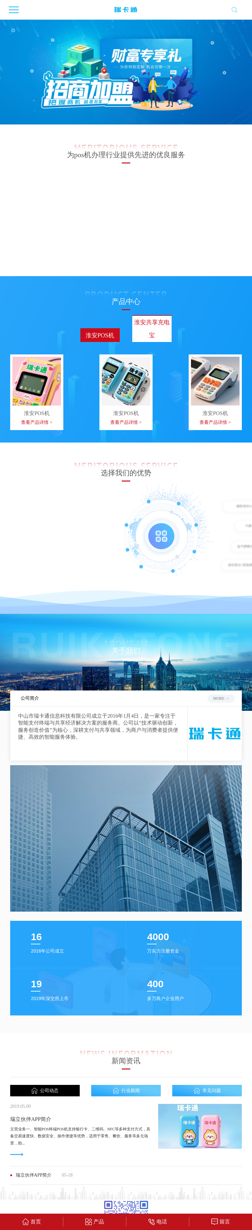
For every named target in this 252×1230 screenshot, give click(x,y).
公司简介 (30, 660)
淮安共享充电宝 (152, 290)
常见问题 (207, 1052)
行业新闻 (126, 1052)
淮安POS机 (100, 297)
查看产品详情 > (36, 384)
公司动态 (44, 1052)
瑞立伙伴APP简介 (30, 1081)
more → (221, 660)
